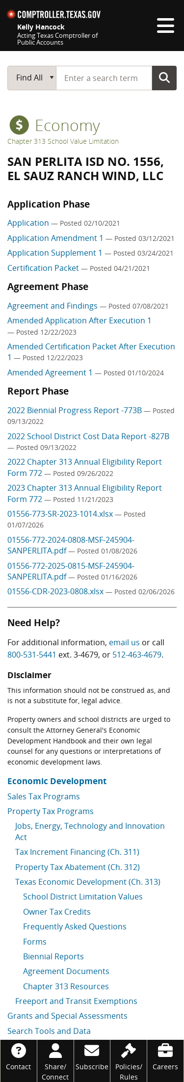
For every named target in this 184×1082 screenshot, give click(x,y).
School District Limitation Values (83, 896)
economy (54, 124)
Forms (35, 941)
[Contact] (18, 1056)
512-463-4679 (136, 654)
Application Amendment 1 (56, 238)
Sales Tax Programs (43, 796)
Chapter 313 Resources (66, 986)
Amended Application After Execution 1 (79, 320)
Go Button (164, 77)
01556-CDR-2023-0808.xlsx (56, 591)
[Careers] (165, 1056)
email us (124, 642)
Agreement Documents (66, 971)
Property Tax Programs (50, 811)
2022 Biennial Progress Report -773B (75, 410)
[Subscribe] (92, 1056)
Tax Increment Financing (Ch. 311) (77, 851)
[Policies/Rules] (128, 1061)
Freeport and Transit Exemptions (76, 1001)
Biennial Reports (53, 956)
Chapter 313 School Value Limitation (63, 141)
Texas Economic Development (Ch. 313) (87, 881)
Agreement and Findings (53, 305)
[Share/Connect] (55, 1061)
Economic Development (56, 781)
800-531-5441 (31, 654)
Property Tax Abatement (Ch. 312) (77, 867)
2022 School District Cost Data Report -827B (88, 436)
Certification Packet (44, 268)
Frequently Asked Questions (75, 926)
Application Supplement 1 (56, 252)
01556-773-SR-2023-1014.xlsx (61, 513)
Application (29, 222)
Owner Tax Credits (57, 911)
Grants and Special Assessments (67, 1015)
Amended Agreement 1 (51, 372)
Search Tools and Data (49, 1031)
